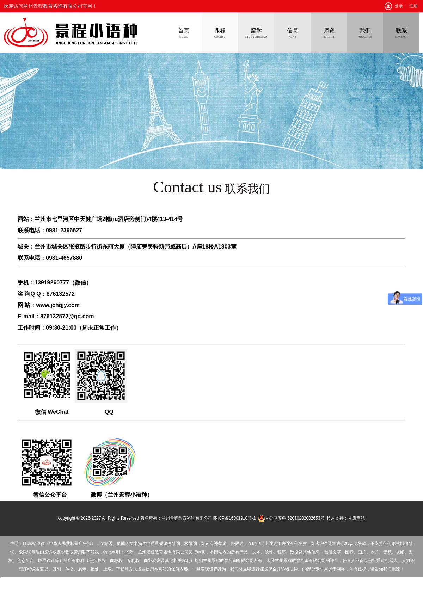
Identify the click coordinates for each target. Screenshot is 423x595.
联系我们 (211, 188)
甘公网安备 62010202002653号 (291, 518)
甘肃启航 (356, 518)
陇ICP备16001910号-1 (234, 518)
